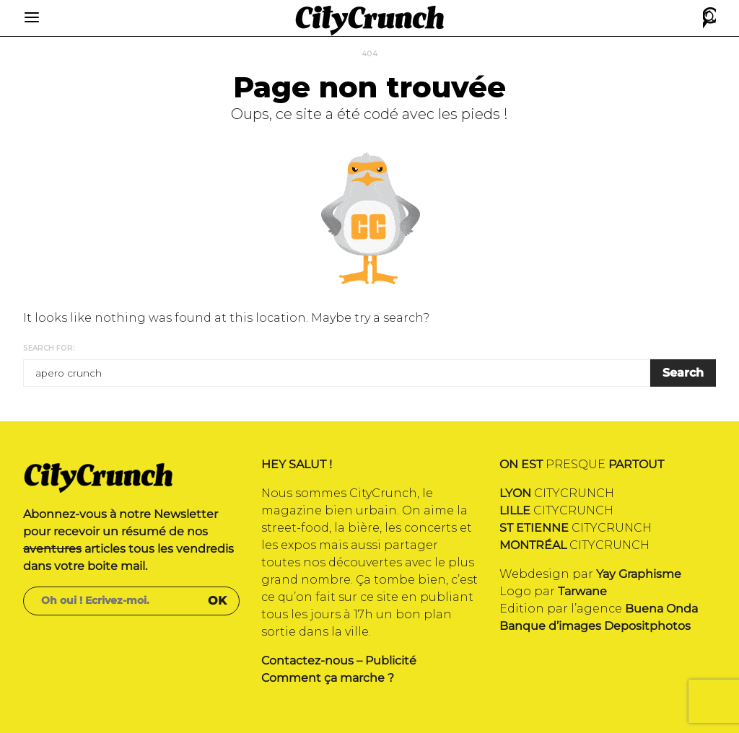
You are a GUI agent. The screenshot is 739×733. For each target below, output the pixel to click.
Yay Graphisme (638, 574)
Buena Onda (661, 608)
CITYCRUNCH (556, 493)
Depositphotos (647, 626)
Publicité (390, 660)
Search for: (49, 348)
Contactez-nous (307, 660)
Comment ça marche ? (327, 678)
